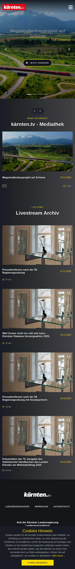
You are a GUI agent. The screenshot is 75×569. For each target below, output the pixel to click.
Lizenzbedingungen (17, 506)
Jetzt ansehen (37, 63)
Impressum (41, 506)
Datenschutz (61, 506)
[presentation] (36, 111)
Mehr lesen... (58, 555)
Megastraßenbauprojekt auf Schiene (23, 177)
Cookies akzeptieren (38, 562)
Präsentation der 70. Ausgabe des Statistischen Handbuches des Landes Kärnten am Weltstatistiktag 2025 (25, 462)
